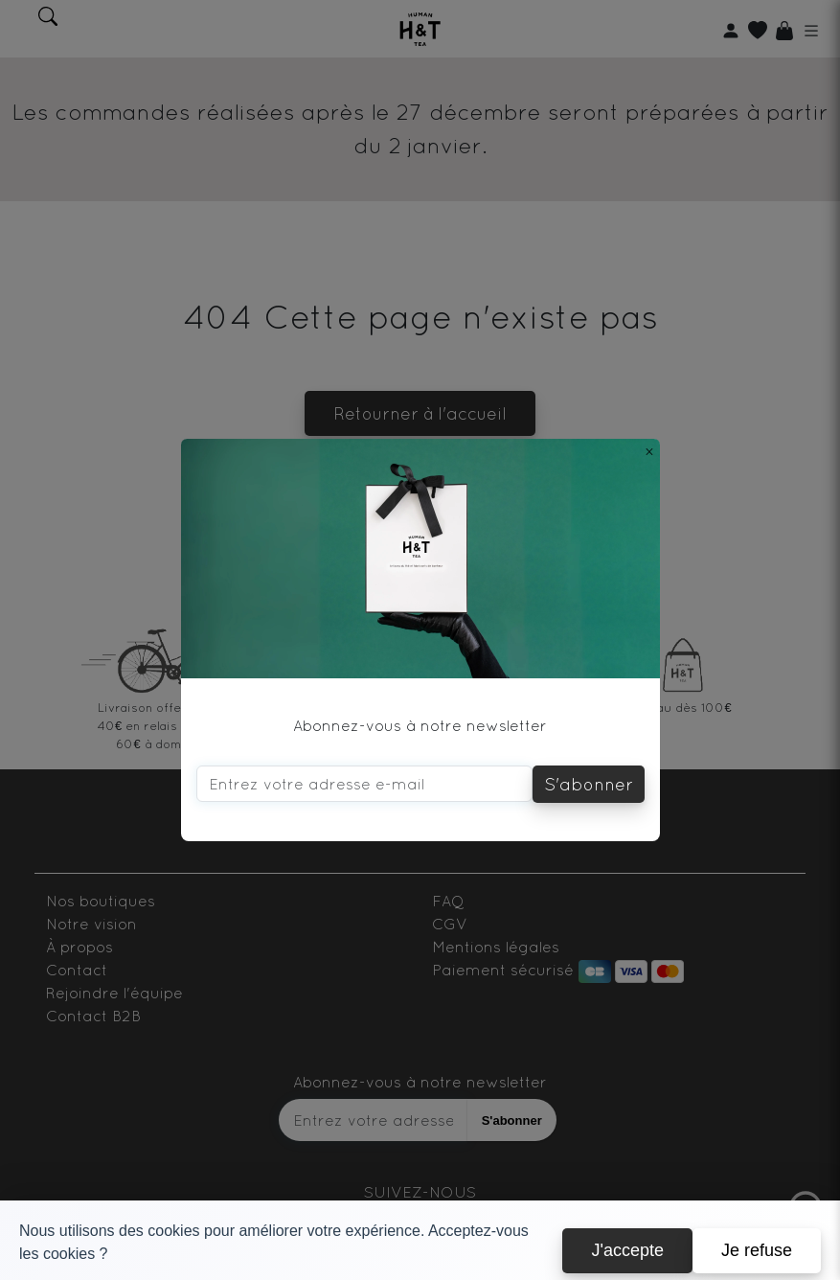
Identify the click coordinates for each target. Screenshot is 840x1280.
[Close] (649, 451)
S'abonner (588, 784)
